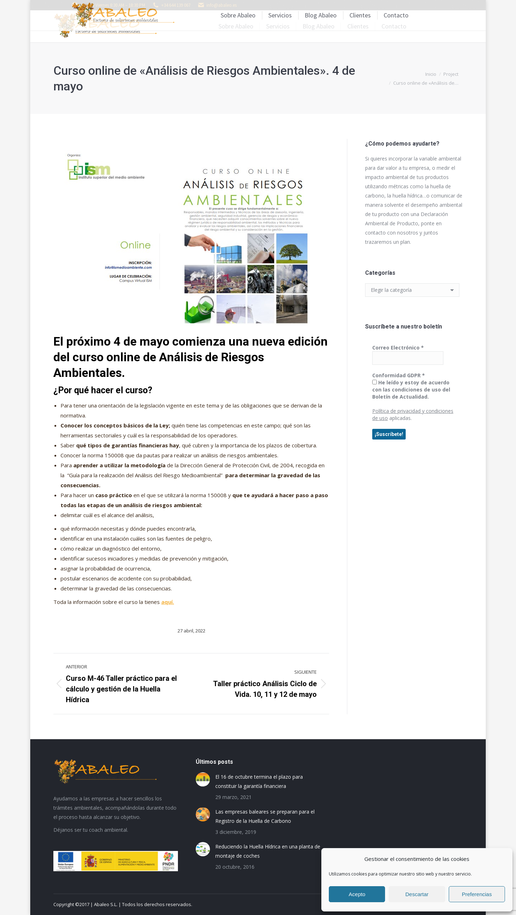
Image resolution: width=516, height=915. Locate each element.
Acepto (357, 894)
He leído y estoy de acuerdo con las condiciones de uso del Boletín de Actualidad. (411, 389)
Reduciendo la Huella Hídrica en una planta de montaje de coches (267, 851)
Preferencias (477, 894)
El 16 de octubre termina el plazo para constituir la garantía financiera (259, 781)
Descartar (416, 894)
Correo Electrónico (398, 347)
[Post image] (203, 779)
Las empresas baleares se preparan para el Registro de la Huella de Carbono (265, 816)
